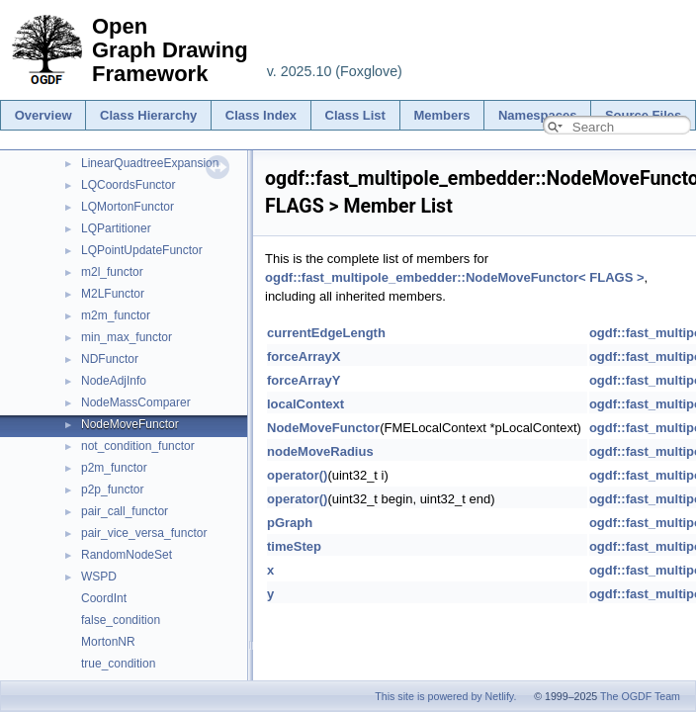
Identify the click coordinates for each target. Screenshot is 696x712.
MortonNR (108, 642)
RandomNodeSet (126, 555)
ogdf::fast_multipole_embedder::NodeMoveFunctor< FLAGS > (455, 277)
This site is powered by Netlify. (445, 696)
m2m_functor (115, 315)
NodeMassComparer (136, 402)
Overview (43, 115)
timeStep (294, 546)
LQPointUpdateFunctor (142, 250)
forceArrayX (303, 356)
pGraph (289, 522)
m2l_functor (112, 272)
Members (441, 115)
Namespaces (537, 115)
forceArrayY (303, 380)
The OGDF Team (640, 696)
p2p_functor (112, 489)
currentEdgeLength (326, 332)
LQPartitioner (116, 228)
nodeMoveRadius (320, 451)
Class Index (261, 115)
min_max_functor (126, 337)
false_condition (120, 620)
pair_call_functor (124, 511)
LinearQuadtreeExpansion (149, 163)
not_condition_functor (138, 446)
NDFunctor (109, 359)
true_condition (118, 663)
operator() (297, 475)
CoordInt (104, 598)
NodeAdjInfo (113, 381)
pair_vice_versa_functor (144, 533)
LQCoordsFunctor (128, 185)
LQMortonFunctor (127, 207)
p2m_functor (114, 468)
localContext (305, 404)
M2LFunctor (112, 294)
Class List (355, 115)
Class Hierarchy (148, 115)
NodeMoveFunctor (130, 424)
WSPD (99, 576)
